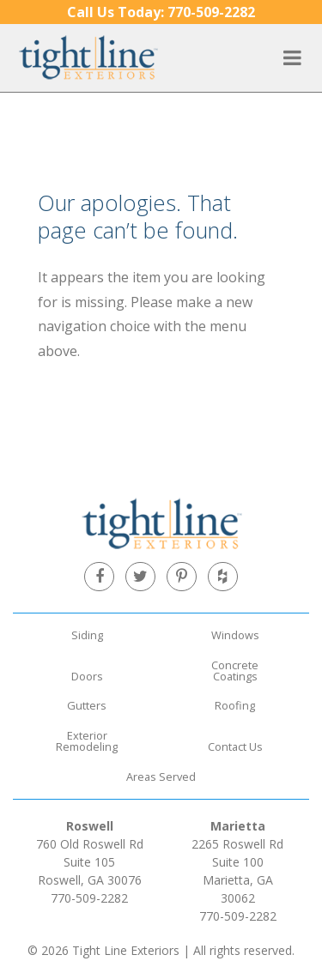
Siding (87, 635)
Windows (235, 635)
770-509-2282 (161, 12)
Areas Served (161, 776)
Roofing (235, 705)
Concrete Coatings (234, 670)
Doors (87, 676)
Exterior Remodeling (87, 741)
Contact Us (235, 746)
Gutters (86, 705)
